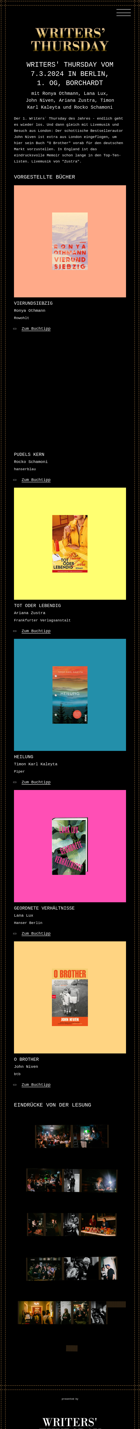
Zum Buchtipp (36, 328)
